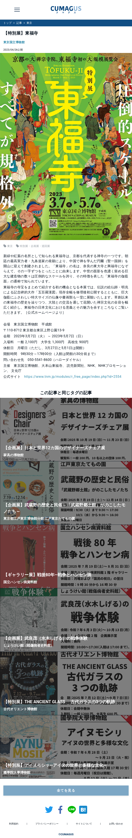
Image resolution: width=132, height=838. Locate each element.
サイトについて (84, 823)
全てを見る (66, 790)
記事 (19, 22)
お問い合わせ (116, 823)
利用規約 (13, 823)
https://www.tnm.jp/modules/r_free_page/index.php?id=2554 (72, 377)
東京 (29, 22)
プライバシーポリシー (47, 823)
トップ (7, 22)
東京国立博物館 (14, 42)
